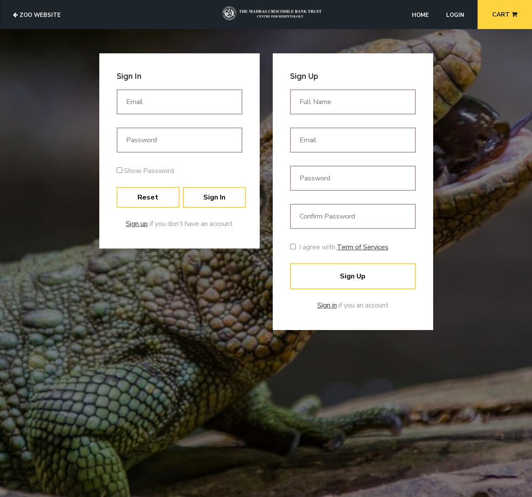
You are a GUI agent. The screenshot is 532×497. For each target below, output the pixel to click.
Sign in (327, 305)
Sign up (137, 224)
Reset (147, 197)
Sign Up (353, 276)
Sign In (214, 197)
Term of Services (362, 247)
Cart (504, 14)
